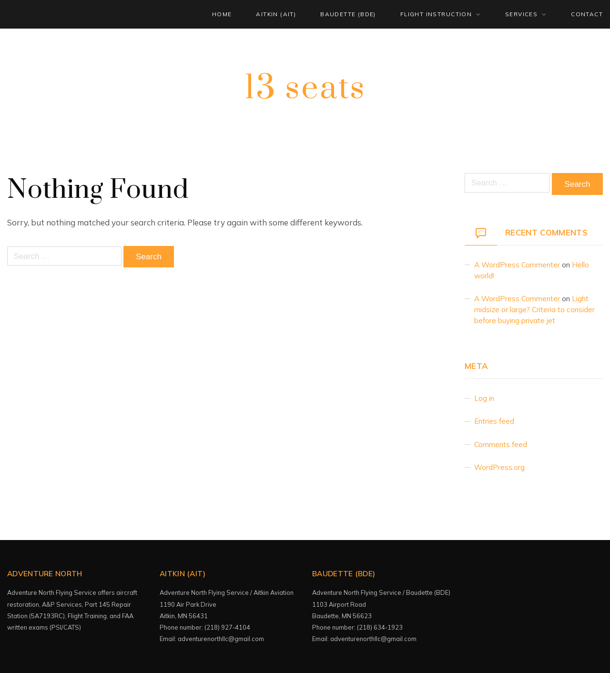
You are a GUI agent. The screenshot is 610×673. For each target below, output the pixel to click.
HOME (222, 14)
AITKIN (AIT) (276, 14)
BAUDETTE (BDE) (348, 14)
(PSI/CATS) (66, 627)
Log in (484, 398)
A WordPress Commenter (517, 264)
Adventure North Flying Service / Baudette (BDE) (381, 592)
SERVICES (521, 14)
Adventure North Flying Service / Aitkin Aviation (227, 592)
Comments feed (500, 444)
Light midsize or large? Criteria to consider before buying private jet (534, 309)
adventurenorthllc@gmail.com (221, 638)
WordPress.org (499, 467)
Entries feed (494, 421)
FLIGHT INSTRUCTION (436, 14)
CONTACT (587, 14)
